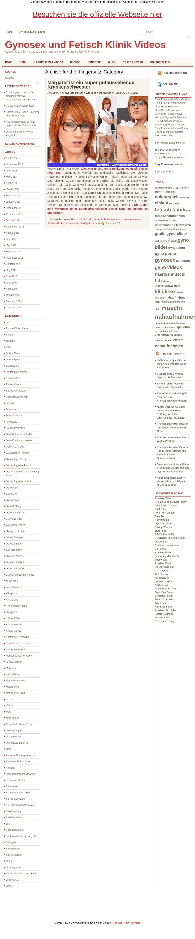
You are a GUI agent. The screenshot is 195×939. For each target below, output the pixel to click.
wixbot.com (161, 541)
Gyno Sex (160, 603)
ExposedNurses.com (17, 397)
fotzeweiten (183, 224)
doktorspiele (167, 196)
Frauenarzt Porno (15, 428)
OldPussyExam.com (17, 742)
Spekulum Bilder (15, 830)
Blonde (75, 62)
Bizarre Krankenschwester (169, 132)
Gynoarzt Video (14, 518)
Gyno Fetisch (13, 487)
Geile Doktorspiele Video (19, 434)
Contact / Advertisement (126, 922)
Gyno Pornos (13, 500)
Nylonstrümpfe (14, 730)
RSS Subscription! (175, 73)
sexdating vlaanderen (167, 556)
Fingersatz (11, 421)
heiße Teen (12, 581)
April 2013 (11, 183)
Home (9, 32)
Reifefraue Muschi (16, 780)
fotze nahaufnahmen (170, 215)
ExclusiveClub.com (16, 390)
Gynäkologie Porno (16, 459)
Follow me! (170, 84)
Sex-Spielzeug (14, 811)
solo (8, 823)
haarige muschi (170, 274)
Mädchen (11, 668)
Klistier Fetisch (14, 624)
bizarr (177, 187)
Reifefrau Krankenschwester (21, 774)
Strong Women (163, 527)
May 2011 (11, 270)
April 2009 (11, 289)
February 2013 (14, 195)
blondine (170, 192)
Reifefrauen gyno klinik (18, 792)
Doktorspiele (13, 365)
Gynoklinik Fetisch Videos (169, 113)
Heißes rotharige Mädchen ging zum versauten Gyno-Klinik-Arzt (172, 364)
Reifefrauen (12, 786)
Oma (8, 749)
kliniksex (165, 291)
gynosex (165, 260)
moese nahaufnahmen (171, 297)
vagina (177, 334)
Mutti (8, 711)
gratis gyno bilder (171, 233)
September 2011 (15, 264)
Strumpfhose (13, 848)
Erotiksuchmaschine (166, 545)
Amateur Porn (163, 552)
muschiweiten (177, 323)
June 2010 (11, 276)
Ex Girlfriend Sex (164, 567)
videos (168, 340)
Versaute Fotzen (164, 595)
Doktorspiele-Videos (17, 372)
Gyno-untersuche (15, 512)
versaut (160, 340)
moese (179, 292)
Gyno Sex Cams (164, 592)
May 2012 (11, 245)
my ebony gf (162, 577)
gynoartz (172, 241)
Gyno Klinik (12, 493)
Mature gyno (13, 686)
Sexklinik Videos (15, 817)
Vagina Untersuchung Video (21, 873)
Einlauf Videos (14, 384)
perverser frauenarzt (165, 327)
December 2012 (14, 208)
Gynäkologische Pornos (19, 465)
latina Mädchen (14, 662)
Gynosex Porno (14, 550)
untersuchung (164, 334)
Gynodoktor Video (15, 525)
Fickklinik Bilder (14, 415)
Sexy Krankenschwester (169, 164)
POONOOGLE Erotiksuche (170, 538)
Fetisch (10, 403)
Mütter (9, 705)
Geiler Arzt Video (15, 446)
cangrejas (160, 530)
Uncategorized (14, 867)
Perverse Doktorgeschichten (21, 755)
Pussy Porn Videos (166, 505)
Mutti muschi (13, 718)
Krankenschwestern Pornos (170, 124)
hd (157, 280)
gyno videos (168, 267)
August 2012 (13, 232)
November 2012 (14, 214)
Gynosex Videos (15, 556)
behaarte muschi (163, 188)
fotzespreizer (161, 220)
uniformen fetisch (169, 331)
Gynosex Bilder (14, 543)
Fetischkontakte (164, 599)
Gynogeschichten (15, 531)
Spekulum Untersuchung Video (22, 836)
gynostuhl (183, 260)
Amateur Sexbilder (165, 610)
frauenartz (160, 229)
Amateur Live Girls (165, 588)
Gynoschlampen (15, 537)
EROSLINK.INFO (164, 534)
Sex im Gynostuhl (15, 798)
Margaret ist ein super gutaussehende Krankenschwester (90, 85)
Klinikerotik (12, 599)
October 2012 (13, 220)
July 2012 (11, 239)
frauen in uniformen (176, 229)
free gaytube (162, 570)
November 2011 (14, 257)
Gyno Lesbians (163, 523)
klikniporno (12, 593)
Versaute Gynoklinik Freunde (170, 117)
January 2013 (13, 201)
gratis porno (161, 241)
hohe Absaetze (14, 587)
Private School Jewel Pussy (171, 502)
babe (23, 62)
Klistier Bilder (13, 618)
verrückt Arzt (13, 879)
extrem (174, 203)
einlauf (161, 203)
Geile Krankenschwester (19, 440)
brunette (94, 62)
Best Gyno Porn (164, 171)
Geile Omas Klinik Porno (168, 110)
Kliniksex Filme (163, 606)
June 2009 (11, 282)
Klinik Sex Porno (172, 354)
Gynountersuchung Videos (20, 574)
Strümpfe (11, 842)
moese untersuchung (166, 302)
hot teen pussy (163, 581)
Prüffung (10, 767)
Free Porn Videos (165, 512)
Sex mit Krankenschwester (20, 805)
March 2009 (12, 295)
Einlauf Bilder (13, 378)
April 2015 (11, 158)
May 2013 (11, 176)
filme (188, 210)
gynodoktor (176, 247)
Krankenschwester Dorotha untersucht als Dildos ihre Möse (172, 428)
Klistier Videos (13, 630)
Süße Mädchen (14, 854)
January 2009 (13, 307)
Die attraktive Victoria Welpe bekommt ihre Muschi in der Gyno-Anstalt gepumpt (173, 468)
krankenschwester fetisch (19, 655)
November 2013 (14, 164)
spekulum (183, 327)
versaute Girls (163, 617)
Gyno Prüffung (14, 506)
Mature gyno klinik (16, 693)
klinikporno (12, 612)
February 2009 (14, 301)
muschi (10, 699)
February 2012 (14, 251)
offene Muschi (13, 736)
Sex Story (160, 548)
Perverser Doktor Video (18, 761)
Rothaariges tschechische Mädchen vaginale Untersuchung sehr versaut (20, 96)
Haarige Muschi (164, 614)
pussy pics (161, 559)
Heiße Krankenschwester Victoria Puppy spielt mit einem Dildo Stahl (171, 481)
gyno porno (165, 253)
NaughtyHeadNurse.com (19, 724)
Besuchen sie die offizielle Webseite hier (97, 14)
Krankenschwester (16, 649)
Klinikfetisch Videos (16, 606)
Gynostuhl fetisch (15, 562)
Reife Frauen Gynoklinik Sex (170, 103)
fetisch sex (12, 409)
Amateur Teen (163, 498)
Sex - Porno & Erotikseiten (170, 142)
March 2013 (12, 189)
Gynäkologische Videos (18, 481)
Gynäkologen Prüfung (17, 453)
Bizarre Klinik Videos (48, 62)
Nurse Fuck (161, 585)
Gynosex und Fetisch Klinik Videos (85, 44)
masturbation (13, 674)
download (185, 197)
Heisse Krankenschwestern (20, 105)
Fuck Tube (161, 509)
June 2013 (11, 170)
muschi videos (162, 323)
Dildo (112, 62)
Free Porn (160, 516)
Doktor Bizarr (133, 62)
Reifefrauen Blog (164, 621)
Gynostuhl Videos (15, 568)
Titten (9, 861)
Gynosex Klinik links (32, 32)
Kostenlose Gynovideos (18, 643)
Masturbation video (16, 680)
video (9, 886)
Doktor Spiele (160, 62)
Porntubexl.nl (162, 520)
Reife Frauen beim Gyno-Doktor (172, 99)
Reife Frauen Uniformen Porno (171, 128)
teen (157, 331)
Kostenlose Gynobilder (18, 637)
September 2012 (15, 226)
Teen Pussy (161, 574)
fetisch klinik (170, 209)
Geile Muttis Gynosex (166, 106)
